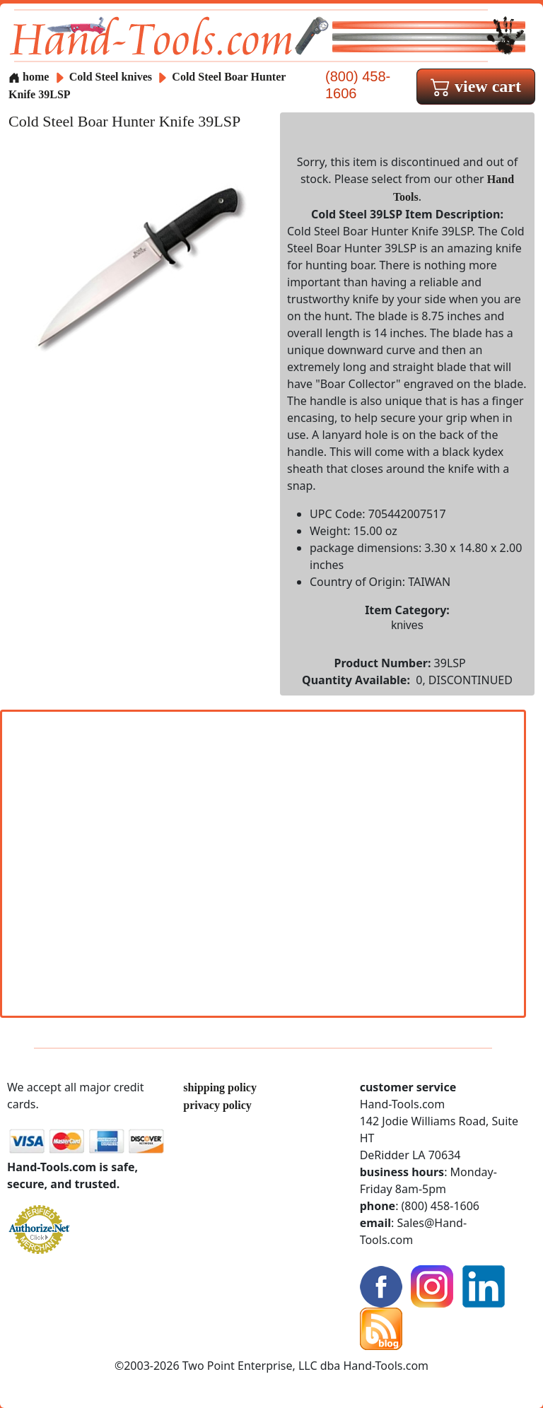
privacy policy (217, 1105)
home (28, 77)
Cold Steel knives (110, 77)
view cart (476, 86)
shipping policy (220, 1087)
